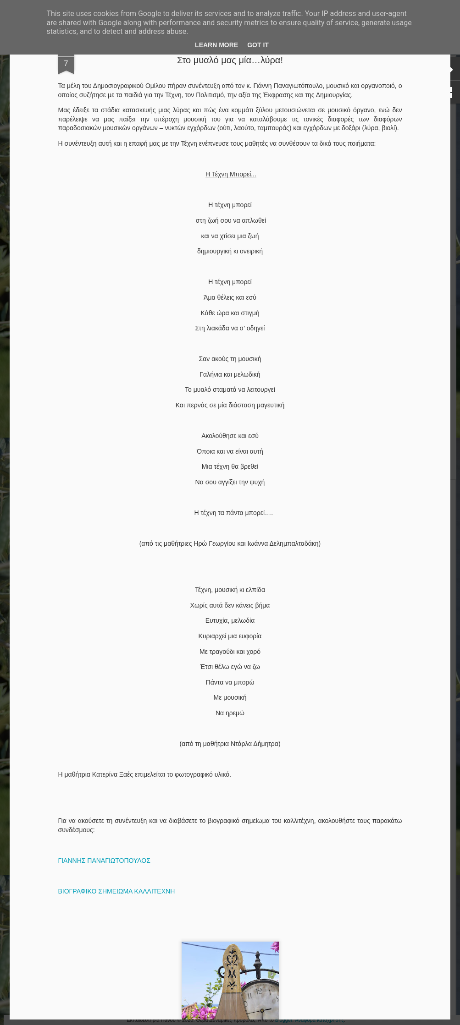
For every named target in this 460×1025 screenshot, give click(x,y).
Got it (258, 45)
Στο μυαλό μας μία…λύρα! (230, 60)
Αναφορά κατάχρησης (319, 1020)
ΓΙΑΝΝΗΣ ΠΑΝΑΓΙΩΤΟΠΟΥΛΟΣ (104, 860)
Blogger (283, 1020)
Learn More (216, 45)
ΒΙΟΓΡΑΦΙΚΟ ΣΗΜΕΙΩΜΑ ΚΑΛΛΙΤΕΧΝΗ (116, 891)
